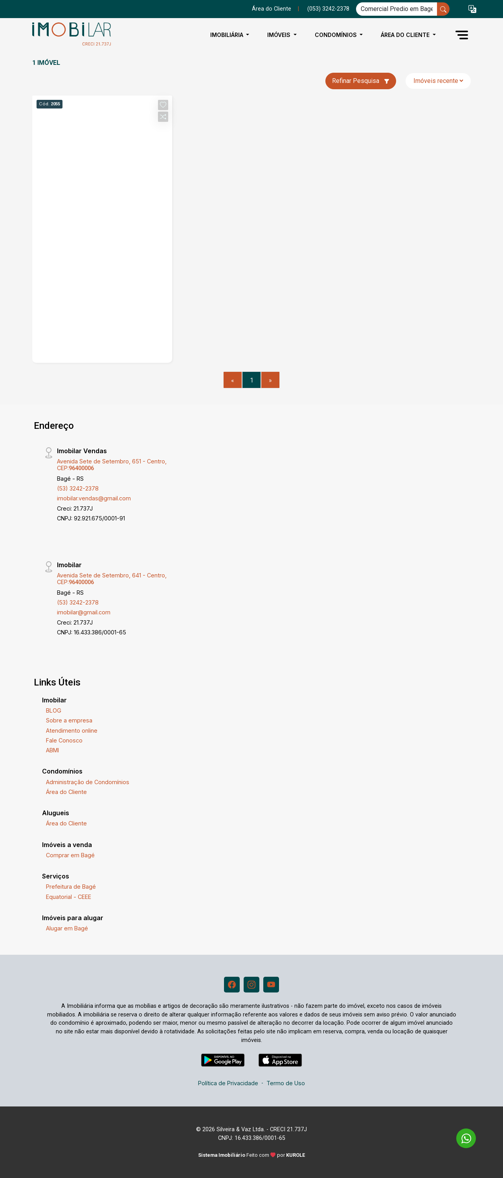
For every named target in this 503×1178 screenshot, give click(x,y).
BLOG (53, 710)
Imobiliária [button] (227, 34)
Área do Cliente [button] (406, 34)
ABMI (52, 750)
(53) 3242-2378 (78, 488)
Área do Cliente (271, 9)
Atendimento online (71, 730)
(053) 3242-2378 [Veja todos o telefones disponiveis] (328, 9)
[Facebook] (232, 984)
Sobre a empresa (69, 720)
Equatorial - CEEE (68, 896)
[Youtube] (271, 984)
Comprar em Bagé (70, 855)
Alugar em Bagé (67, 928)
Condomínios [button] (336, 34)
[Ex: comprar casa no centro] (396, 9)
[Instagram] (251, 984)
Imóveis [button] (279, 34)
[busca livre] (443, 9)
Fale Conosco (64, 740)
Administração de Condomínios (87, 782)
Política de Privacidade (228, 1083)
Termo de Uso (285, 1083)
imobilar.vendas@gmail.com (94, 498)
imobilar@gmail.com (83, 612)
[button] (472, 9)
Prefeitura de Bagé (71, 886)
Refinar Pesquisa (360, 81)
